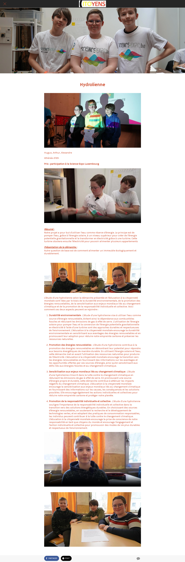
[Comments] (138, 559)
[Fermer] (4, 3)
